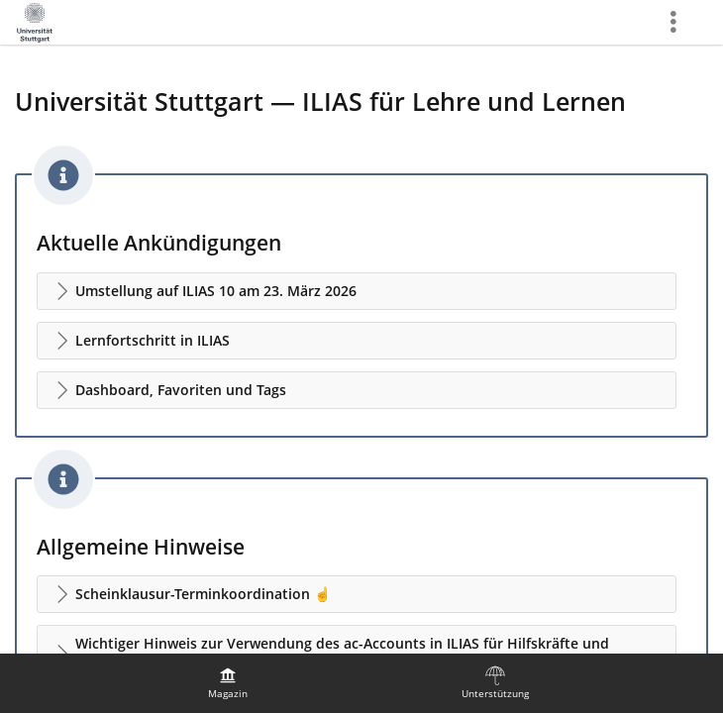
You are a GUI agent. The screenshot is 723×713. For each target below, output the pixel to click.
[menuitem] (227, 683)
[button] (356, 291)
